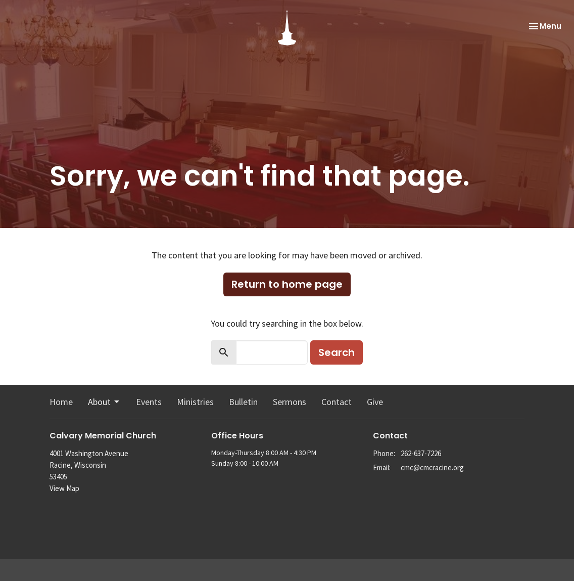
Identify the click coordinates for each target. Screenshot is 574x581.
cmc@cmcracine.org (432, 467)
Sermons (289, 402)
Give (375, 402)
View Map (64, 488)
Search (336, 352)
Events (149, 402)
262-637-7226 (421, 453)
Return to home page (287, 284)
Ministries (195, 402)
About (104, 402)
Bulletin (243, 402)
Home (61, 402)
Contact (336, 402)
